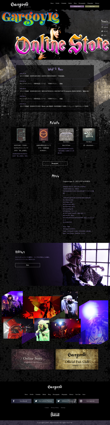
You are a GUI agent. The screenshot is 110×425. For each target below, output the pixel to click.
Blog (75, 3)
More (27, 265)
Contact (47, 407)
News (52, 3)
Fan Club (92, 6)
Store (83, 394)
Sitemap (63, 407)
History (97, 3)
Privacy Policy (55, 407)
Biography (90, 3)
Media (70, 3)
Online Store (77, 6)
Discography (82, 3)
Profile (57, 3)
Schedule (63, 3)
